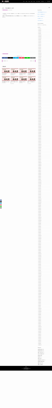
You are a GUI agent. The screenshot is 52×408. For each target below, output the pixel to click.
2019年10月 (40, 160)
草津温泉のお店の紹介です (42, 396)
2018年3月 (40, 192)
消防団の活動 (40, 391)
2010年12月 (40, 339)
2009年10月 (40, 363)
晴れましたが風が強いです (41, 16)
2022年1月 (40, 115)
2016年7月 (40, 226)
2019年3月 (40, 172)
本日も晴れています (40, 18)
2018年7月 (40, 186)
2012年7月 (40, 307)
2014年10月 (40, 262)
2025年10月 (40, 39)
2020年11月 (40, 138)
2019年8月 (40, 164)
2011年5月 (40, 331)
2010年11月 (40, 341)
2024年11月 (40, 57)
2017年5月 (40, 209)
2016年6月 (40, 228)
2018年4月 (40, 191)
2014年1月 (40, 277)
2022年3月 (40, 111)
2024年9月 (40, 61)
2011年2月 (40, 336)
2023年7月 (40, 84)
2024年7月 (40, 64)
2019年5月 (40, 169)
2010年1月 (40, 358)
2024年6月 (40, 66)
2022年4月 (40, 110)
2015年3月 (40, 253)
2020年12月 (40, 137)
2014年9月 (40, 263)
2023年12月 (40, 76)
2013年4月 (40, 292)
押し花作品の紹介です (41, 388)
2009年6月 (40, 370)
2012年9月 (40, 304)
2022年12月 (40, 96)
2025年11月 (40, 37)
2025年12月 (40, 35)
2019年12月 (40, 157)
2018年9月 (40, 182)
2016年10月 (40, 221)
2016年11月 (40, 219)
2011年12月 (40, 319)
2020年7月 (40, 145)
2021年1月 (40, 135)
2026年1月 (40, 34)
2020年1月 (40, 155)
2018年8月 (40, 184)
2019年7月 (40, 165)
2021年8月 (40, 123)
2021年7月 (40, 125)
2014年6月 (40, 268)
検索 (49, 7)
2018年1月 (40, 196)
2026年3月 (40, 30)
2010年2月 (40, 356)
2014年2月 (40, 275)
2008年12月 (40, 380)
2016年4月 (40, 231)
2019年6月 (40, 167)
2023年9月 (40, 81)
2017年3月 (40, 213)
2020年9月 (40, 142)
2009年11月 (40, 361)
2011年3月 (40, 334)
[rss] (49, 1)
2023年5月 (40, 88)
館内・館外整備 (41, 401)
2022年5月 (40, 108)
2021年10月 (40, 120)
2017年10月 (40, 201)
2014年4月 (40, 272)
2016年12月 (40, 218)
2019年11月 (40, 159)
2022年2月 (40, 113)
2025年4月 (40, 49)
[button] (4, 58)
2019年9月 (40, 162)
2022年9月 (40, 101)
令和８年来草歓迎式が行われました (42, 12)
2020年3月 (40, 152)
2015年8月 (40, 245)
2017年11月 (40, 199)
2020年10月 (40, 140)
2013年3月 (40, 294)
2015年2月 (40, 255)
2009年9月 (40, 365)
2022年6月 (40, 106)
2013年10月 (40, 282)
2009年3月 (40, 375)
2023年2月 (40, 93)
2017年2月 (40, 214)
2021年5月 (40, 128)
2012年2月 (40, 316)
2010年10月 (40, 343)
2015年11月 (40, 240)
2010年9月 (40, 344)
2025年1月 (40, 54)
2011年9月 (40, 324)
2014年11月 (40, 260)
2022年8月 (40, 103)
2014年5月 (40, 270)
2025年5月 (40, 47)
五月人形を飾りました (40, 20)
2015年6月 (40, 248)
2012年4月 (40, 312)
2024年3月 (40, 71)
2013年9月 (40, 284)
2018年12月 (40, 177)
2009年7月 (40, 368)
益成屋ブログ (40, 393)
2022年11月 (40, 98)
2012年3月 (40, 314)
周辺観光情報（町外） (41, 386)
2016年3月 (40, 233)
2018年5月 (40, 189)
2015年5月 (40, 250)
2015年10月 (40, 241)
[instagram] (48, 1)
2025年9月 (40, 40)
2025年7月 (40, 44)
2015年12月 (40, 238)
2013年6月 (40, 289)
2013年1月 (40, 297)
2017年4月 (40, 211)
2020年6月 (40, 147)
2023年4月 (40, 89)
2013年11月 (40, 280)
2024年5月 (40, 67)
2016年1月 (40, 236)
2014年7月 (40, 267)
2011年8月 (40, 326)
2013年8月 (40, 285)
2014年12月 (40, 258)
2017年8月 (40, 204)
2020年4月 (40, 150)
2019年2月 (40, 174)
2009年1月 (40, 378)
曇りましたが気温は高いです (41, 14)
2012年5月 (40, 311)
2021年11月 (40, 118)
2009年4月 (40, 373)
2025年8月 (40, 42)
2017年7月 (40, 206)
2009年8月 (40, 366)
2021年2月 (40, 133)
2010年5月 (40, 351)
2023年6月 (40, 86)
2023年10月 (40, 79)
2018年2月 (40, 194)
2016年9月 (40, 223)
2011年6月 (40, 329)
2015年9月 (40, 243)
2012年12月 (40, 299)
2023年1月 (40, 94)
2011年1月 (40, 338)
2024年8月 (40, 62)
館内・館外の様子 (41, 400)
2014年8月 (40, 265)
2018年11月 (40, 179)
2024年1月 (40, 74)
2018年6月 (40, 187)
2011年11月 (40, 321)
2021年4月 (40, 130)
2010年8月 (40, 346)
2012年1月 (40, 317)
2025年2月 (40, 52)
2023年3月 (40, 91)
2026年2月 (40, 32)
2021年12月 (40, 116)
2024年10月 (40, 59)
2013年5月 (40, 290)
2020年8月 (40, 143)
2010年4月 (40, 353)
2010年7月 (40, 348)
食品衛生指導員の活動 (41, 398)
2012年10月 (40, 302)
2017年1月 (40, 216)
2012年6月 (40, 309)
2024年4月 (40, 69)
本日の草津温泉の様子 (5, 53)
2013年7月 (40, 287)
